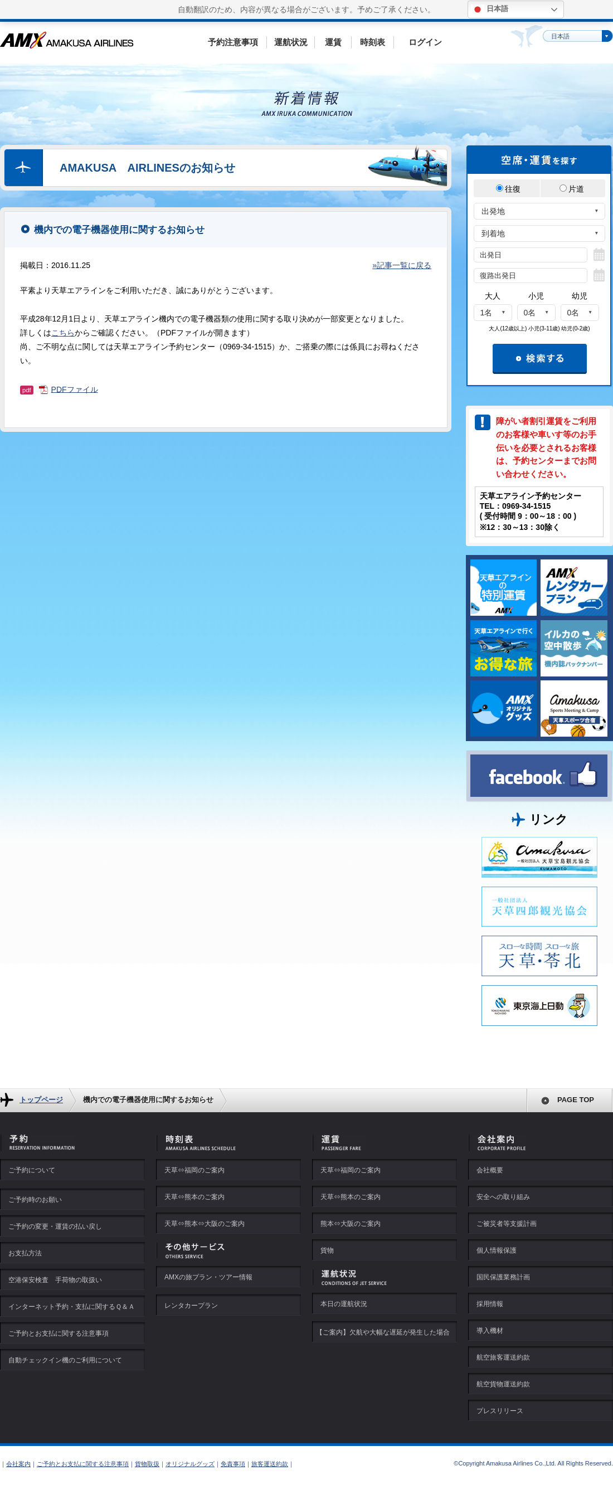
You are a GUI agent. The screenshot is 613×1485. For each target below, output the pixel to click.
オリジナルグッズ (190, 1463)
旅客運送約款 (269, 1463)
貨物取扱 (147, 1463)
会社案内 (18, 1463)
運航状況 (291, 42)
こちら (63, 332)
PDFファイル (74, 388)
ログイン (425, 42)
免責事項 (233, 1463)
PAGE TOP (575, 1100)
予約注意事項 (233, 42)
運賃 (333, 42)
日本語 (489, 9)
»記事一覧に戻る (401, 265)
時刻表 (372, 42)
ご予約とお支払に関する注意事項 (83, 1463)
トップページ (41, 1100)
